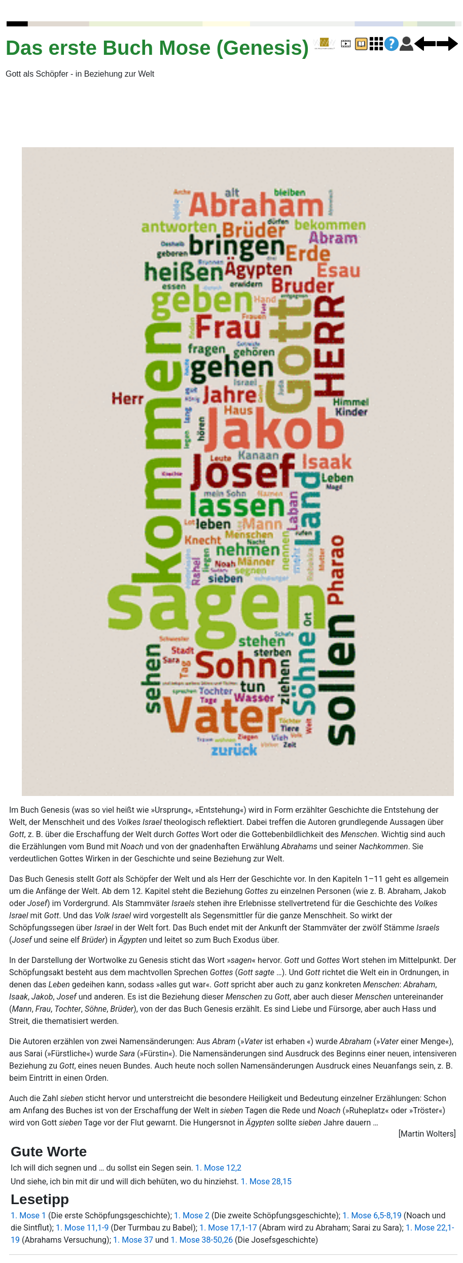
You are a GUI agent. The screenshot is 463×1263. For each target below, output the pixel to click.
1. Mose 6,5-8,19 (372, 1215)
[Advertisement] (106, 113)
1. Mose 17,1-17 (228, 1228)
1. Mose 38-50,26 (202, 1240)
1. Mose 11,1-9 (82, 1228)
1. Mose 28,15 (266, 1181)
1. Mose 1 (28, 1215)
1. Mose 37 (133, 1240)
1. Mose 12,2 (218, 1168)
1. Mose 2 (191, 1215)
